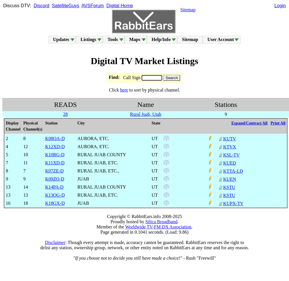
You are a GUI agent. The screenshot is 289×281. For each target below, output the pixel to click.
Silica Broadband (161, 221)
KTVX (229, 146)
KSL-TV (231, 154)
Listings (88, 39)
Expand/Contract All (249, 123)
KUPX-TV (233, 203)
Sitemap (187, 9)
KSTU (229, 187)
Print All (278, 123)
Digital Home (120, 5)
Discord (41, 5)
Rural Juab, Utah (145, 114)
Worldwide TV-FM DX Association (158, 226)
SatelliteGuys (65, 5)
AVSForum (93, 5)
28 (65, 114)
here (124, 90)
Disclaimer (55, 242)
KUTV (229, 138)
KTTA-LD (233, 171)
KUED (229, 163)
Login (280, 5)
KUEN (229, 179)
